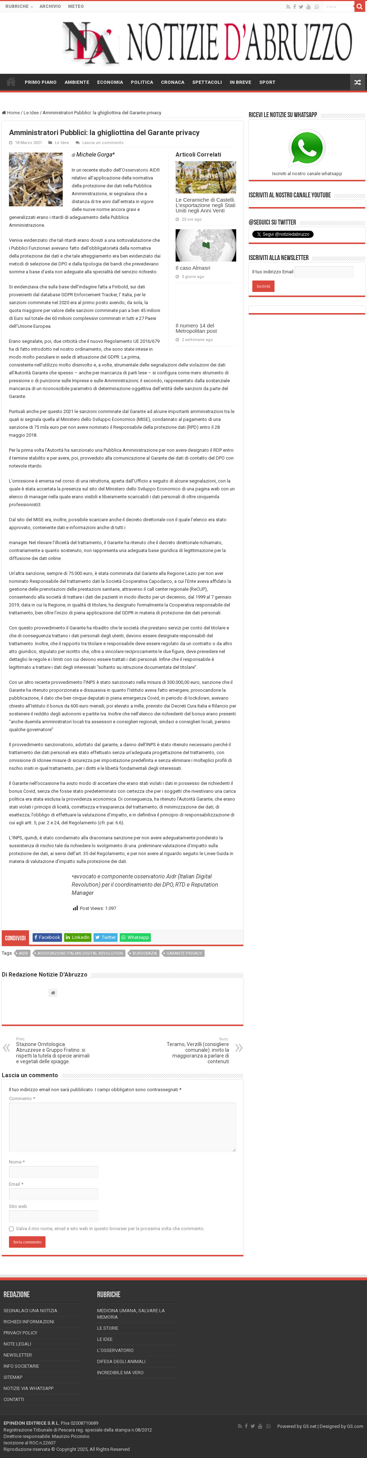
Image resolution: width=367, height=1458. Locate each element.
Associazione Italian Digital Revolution (80, 953)
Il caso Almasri (193, 268)
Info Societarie (21, 1366)
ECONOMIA (110, 82)
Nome (17, 1162)
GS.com (355, 1426)
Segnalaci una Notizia (30, 1310)
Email (16, 1184)
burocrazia (145, 953)
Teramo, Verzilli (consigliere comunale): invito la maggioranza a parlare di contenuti (192, 1050)
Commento (22, 1098)
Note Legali (17, 1344)
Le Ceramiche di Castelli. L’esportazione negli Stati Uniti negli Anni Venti (205, 205)
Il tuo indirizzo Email (273, 271)
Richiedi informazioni (29, 1321)
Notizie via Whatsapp (28, 1388)
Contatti (14, 1399)
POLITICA (142, 82)
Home (11, 112)
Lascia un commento (103, 142)
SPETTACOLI (207, 82)
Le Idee (31, 112)
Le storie (107, 1328)
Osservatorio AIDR (141, 170)
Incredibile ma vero (120, 1372)
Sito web (18, 1206)
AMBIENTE (77, 82)
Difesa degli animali (121, 1361)
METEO (76, 6)
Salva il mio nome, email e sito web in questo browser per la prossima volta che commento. (110, 1228)
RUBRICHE (17, 6)
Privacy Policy (20, 1332)
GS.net (309, 1426)
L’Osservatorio (115, 1350)
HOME (11, 81)
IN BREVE (240, 82)
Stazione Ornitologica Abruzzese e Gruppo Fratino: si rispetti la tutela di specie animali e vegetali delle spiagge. (53, 1050)
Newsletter (18, 1355)
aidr (23, 953)
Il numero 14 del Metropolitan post (196, 328)
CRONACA (172, 82)
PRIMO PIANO (41, 82)
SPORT (267, 82)
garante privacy (184, 953)
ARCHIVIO (50, 6)
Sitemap (13, 1377)
